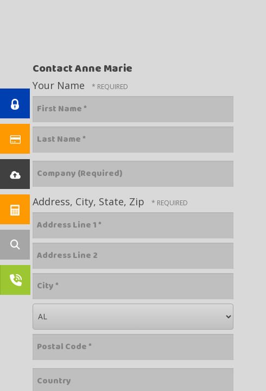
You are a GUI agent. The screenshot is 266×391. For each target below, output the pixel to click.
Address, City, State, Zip (90, 201)
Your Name (60, 85)
